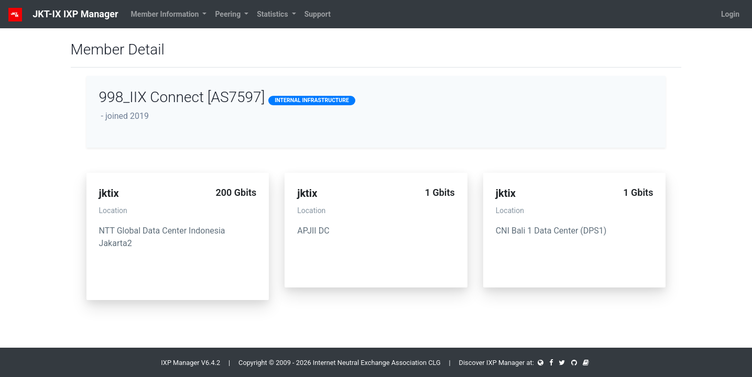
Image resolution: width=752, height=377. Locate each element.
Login (730, 14)
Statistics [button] (273, 14)
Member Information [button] (166, 14)
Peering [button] (228, 14)
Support (317, 14)
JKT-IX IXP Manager (63, 14)
